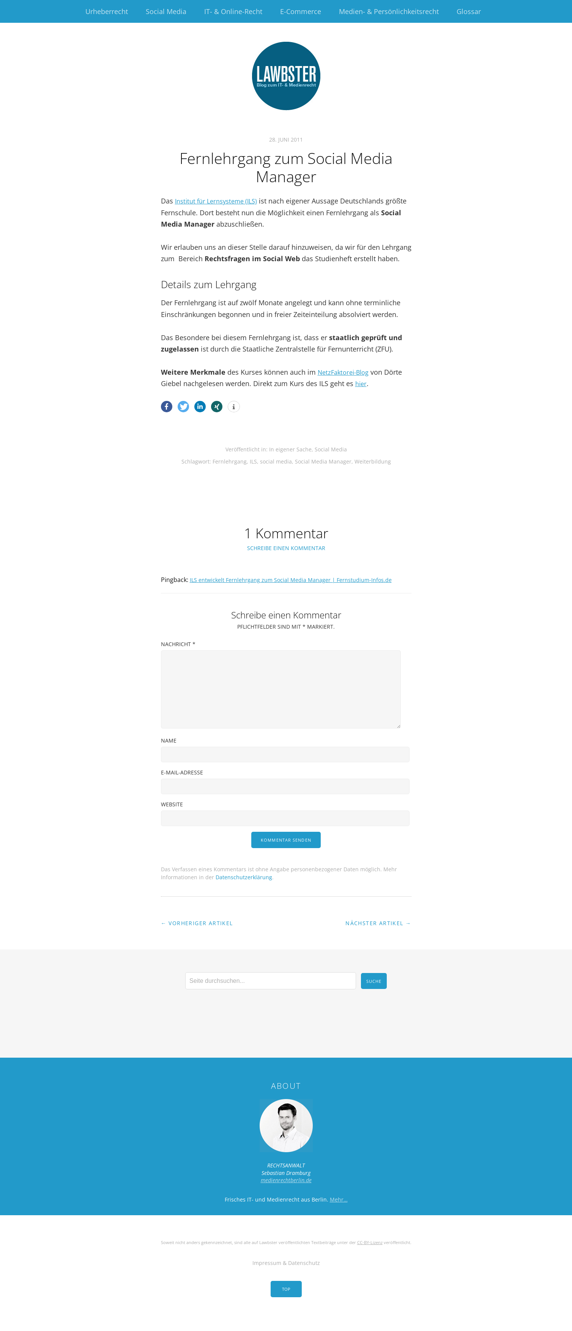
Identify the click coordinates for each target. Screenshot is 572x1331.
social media (276, 461)
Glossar (469, 11)
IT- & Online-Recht (233, 11)
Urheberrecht (106, 11)
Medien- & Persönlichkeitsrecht (389, 11)
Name (168, 751)
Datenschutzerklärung (244, 888)
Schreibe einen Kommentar (286, 548)
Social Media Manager (323, 461)
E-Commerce (300, 11)
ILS (253, 461)
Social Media (166, 11)
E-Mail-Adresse (182, 783)
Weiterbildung (373, 461)
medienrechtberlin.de (286, 1191)
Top (286, 1300)
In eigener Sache (290, 449)
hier (361, 383)
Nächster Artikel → (378, 934)
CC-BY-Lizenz (370, 1253)
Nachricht (178, 655)
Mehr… (339, 1210)
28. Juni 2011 (286, 139)
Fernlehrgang (230, 461)
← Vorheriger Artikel (197, 934)
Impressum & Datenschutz (286, 1273)
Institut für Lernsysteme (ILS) (220, 200)
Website (172, 815)
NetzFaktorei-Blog (346, 372)
